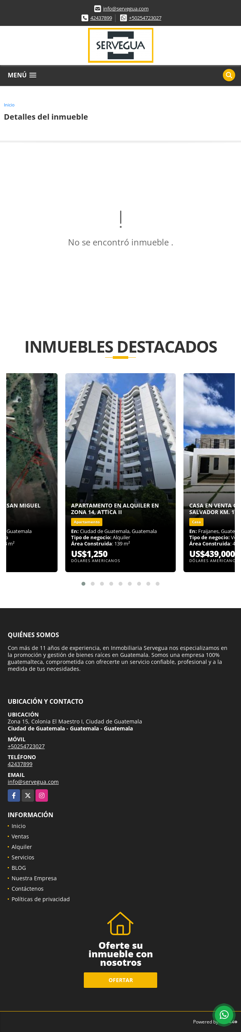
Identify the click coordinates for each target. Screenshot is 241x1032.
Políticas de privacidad (41, 899)
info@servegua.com (126, 8)
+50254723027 (145, 17)
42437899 (101, 17)
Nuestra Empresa (34, 878)
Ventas (20, 836)
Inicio (9, 105)
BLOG (19, 867)
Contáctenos (28, 888)
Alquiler (22, 846)
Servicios (23, 857)
